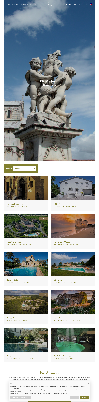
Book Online (67, 4)
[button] (24, 168)
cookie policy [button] (16, 388)
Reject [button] (74, 397)
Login (85, 4)
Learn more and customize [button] (20, 397)
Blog (74, 4)
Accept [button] (84, 397)
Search (80, 4)
